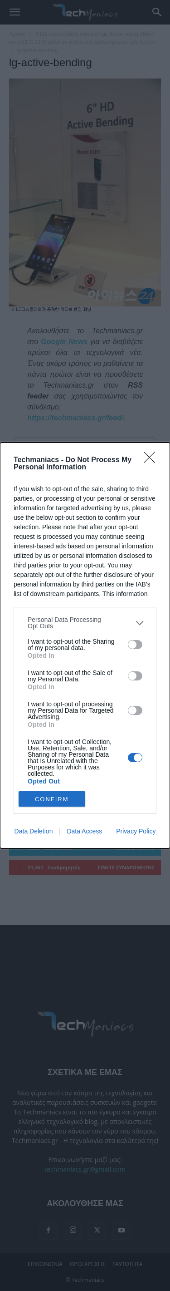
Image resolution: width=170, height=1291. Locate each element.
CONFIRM (52, 799)
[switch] (135, 644)
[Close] (152, 460)
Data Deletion (34, 831)
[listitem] (85, 622)
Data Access (84, 831)
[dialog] (85, 645)
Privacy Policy (135, 831)
